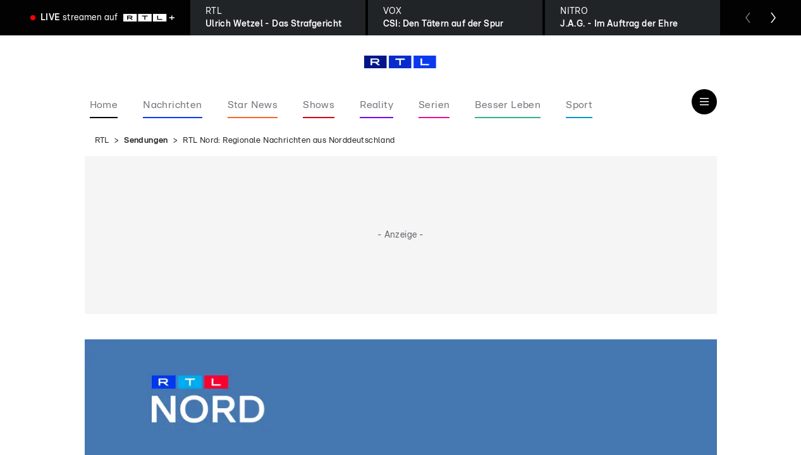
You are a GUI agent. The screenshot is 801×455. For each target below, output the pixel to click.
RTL (102, 140)
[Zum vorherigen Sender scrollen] (748, 17)
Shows (318, 105)
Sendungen (146, 140)
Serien (434, 105)
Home (104, 105)
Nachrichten (172, 105)
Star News (253, 105)
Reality (376, 105)
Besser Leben (508, 105)
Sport (579, 105)
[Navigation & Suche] (704, 101)
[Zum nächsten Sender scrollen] (773, 17)
